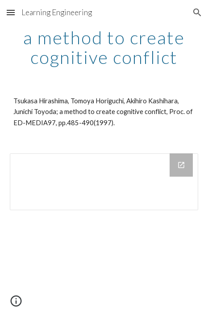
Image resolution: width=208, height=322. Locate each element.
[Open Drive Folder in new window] (181, 165)
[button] (10, 12)
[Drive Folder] (104, 181)
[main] (104, 47)
